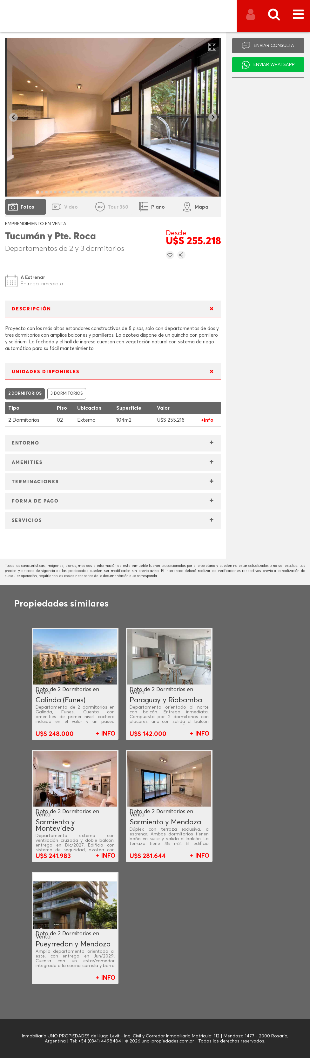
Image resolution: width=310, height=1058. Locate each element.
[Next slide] (212, 117)
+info (207, 420)
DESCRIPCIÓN (31, 309)
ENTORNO (25, 443)
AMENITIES (27, 462)
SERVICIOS (27, 520)
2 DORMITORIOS (25, 394)
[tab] (37, 192)
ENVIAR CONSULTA (274, 45)
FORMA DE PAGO (35, 501)
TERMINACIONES (35, 481)
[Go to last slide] (13, 117)
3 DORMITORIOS (67, 394)
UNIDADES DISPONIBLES (45, 371)
